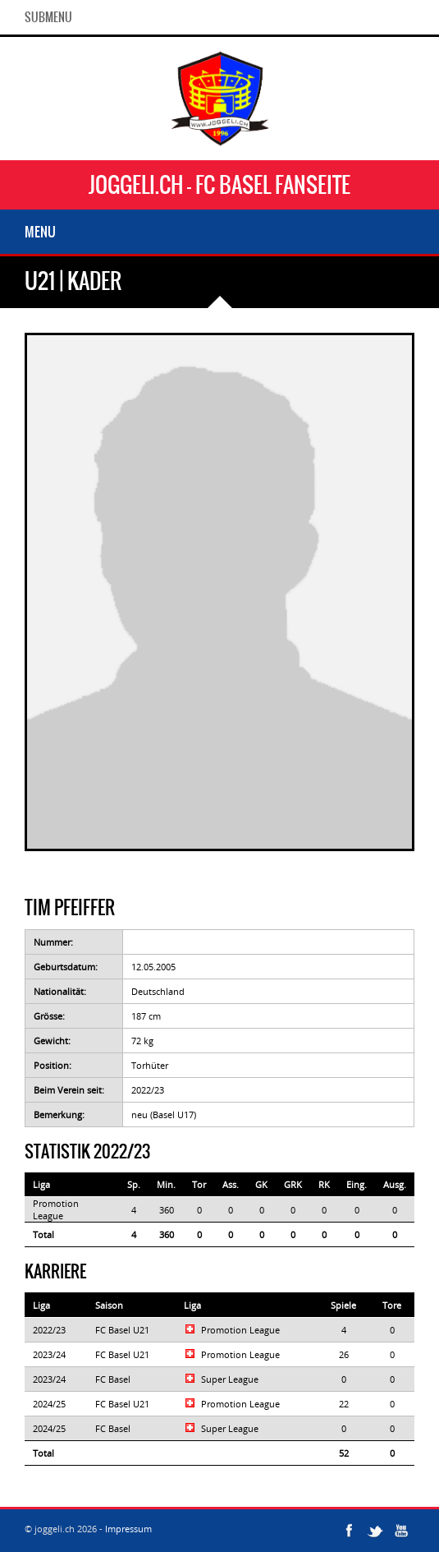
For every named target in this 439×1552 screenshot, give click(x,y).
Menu (40, 232)
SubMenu (48, 17)
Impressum (128, 1528)
